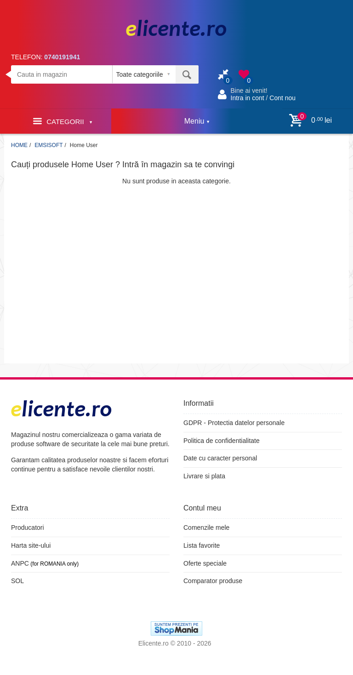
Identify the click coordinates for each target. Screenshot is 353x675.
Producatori (27, 527)
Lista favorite (201, 545)
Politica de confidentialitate (221, 440)
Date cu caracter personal (220, 458)
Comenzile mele (206, 527)
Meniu (197, 121)
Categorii (62, 121)
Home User (84, 145)
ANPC (20, 563)
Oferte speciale (205, 563)
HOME (19, 145)
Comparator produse (212, 580)
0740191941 (62, 57)
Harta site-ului (31, 545)
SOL (17, 580)
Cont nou (282, 98)
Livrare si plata (204, 476)
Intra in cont (247, 98)
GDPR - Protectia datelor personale (234, 422)
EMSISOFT (48, 145)
